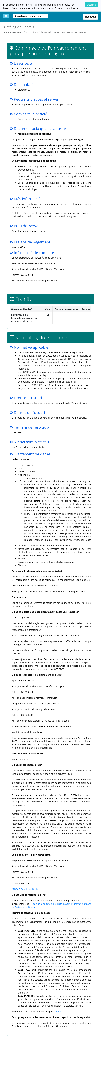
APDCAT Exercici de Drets (25, 889)
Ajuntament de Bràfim (15, 32)
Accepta (91, 4)
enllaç (58, 1011)
